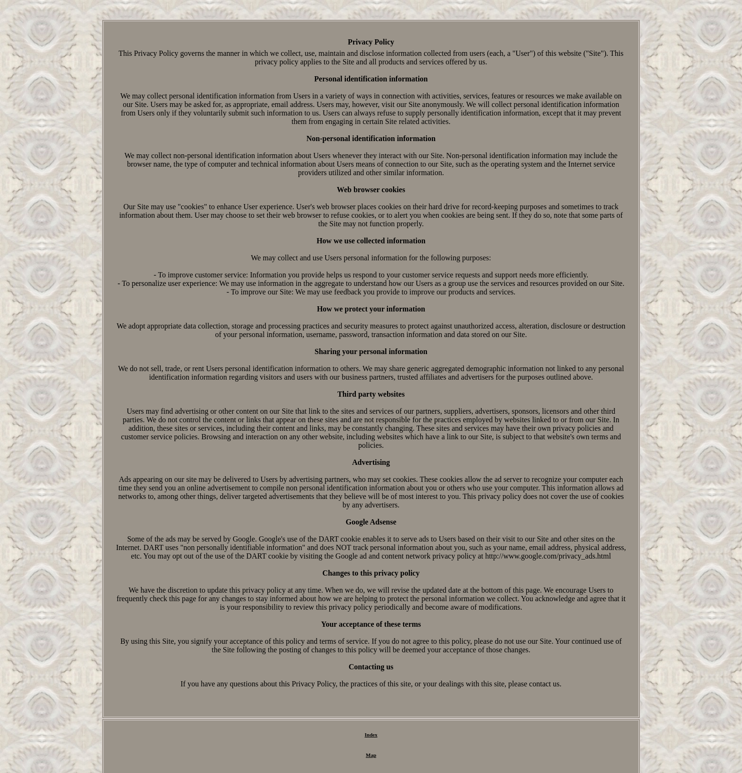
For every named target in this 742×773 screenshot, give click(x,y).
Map (371, 755)
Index (371, 734)
